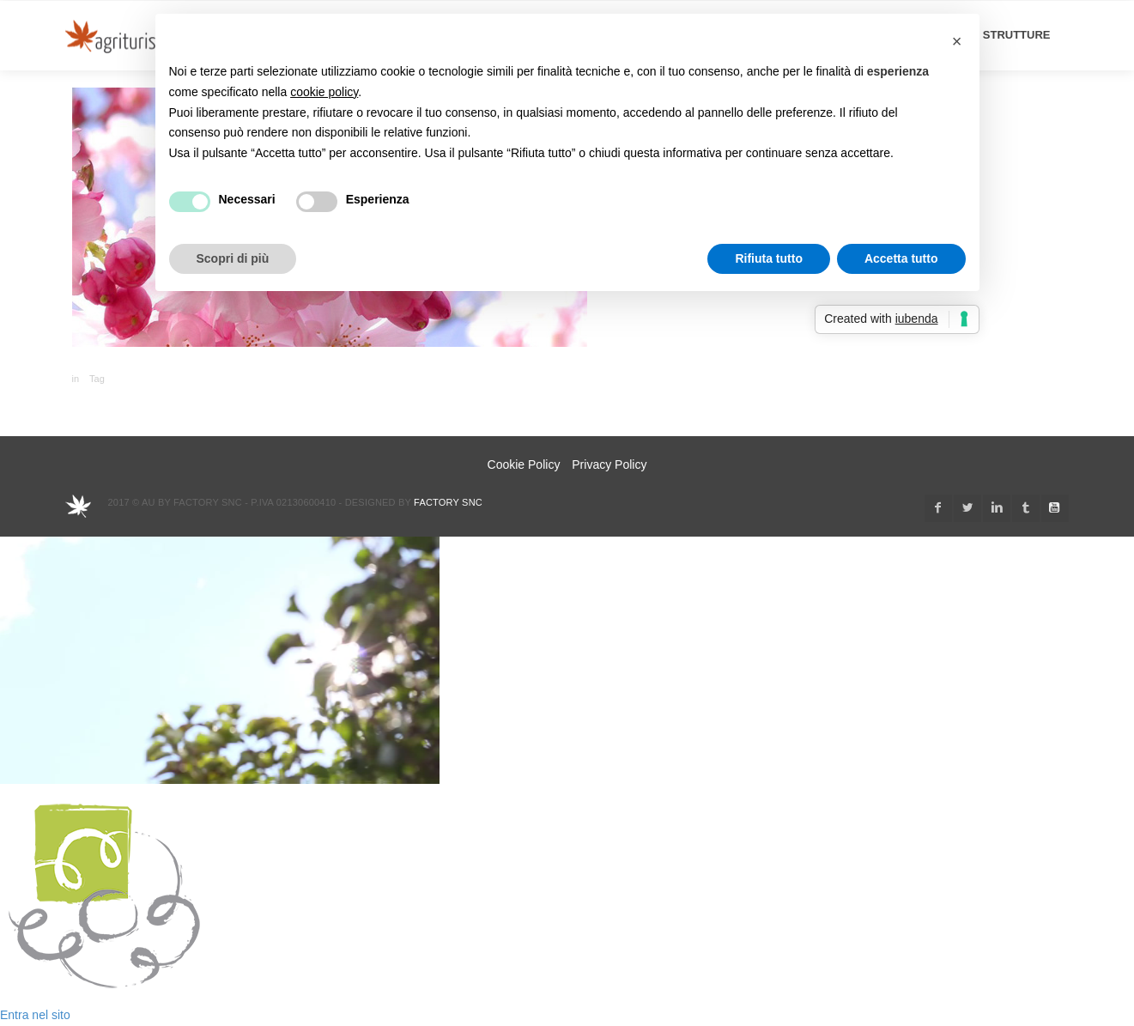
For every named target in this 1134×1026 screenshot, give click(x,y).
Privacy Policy (609, 464)
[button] (957, 41)
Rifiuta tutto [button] (769, 258)
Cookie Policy (524, 464)
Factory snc (448, 502)
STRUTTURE (1017, 34)
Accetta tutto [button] (901, 258)
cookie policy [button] (324, 92)
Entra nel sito (35, 1015)
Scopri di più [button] (233, 258)
